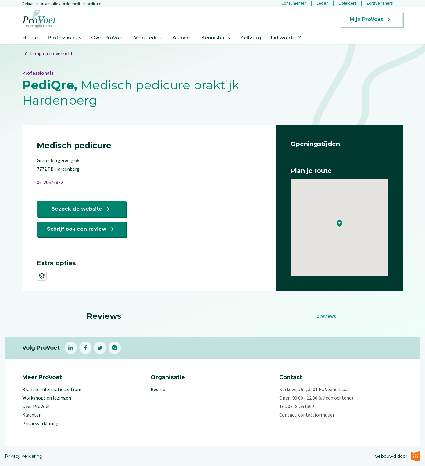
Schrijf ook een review (81, 229)
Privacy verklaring (23, 456)
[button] (339, 223)
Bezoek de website (81, 209)
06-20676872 (50, 182)
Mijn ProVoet (371, 19)
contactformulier (316, 415)
